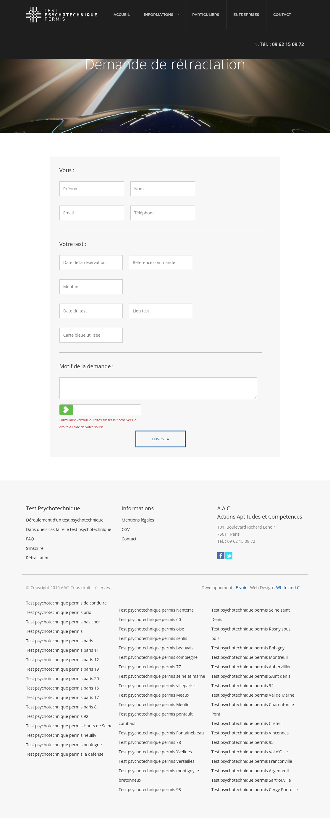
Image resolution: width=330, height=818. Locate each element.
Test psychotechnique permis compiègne (158, 657)
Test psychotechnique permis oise (151, 629)
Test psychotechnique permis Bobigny (247, 648)
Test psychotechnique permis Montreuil (249, 657)
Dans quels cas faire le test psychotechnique (68, 529)
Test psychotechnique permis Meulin (154, 704)
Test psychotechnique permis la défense (64, 754)
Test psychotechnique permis (54, 631)
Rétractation (38, 557)
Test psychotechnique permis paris (59, 640)
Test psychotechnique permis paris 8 (61, 707)
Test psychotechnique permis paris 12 (62, 659)
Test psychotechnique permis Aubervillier (251, 666)
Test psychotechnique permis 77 (150, 666)
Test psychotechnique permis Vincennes (250, 733)
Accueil (122, 14)
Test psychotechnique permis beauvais (156, 648)
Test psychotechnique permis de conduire (66, 603)
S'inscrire (34, 548)
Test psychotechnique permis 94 (242, 685)
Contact (282, 14)
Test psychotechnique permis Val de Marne (253, 695)
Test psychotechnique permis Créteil (246, 723)
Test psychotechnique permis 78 (150, 742)
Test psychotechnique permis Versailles (156, 761)
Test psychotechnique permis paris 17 (62, 697)
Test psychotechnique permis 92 (57, 716)
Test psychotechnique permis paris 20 (62, 678)
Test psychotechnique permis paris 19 (62, 669)
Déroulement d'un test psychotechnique (64, 520)
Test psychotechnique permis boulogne (64, 744)
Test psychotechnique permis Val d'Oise (249, 752)
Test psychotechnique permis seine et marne (162, 676)
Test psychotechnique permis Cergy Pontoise (254, 789)
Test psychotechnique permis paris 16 (62, 688)
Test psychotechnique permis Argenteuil (250, 770)
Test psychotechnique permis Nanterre (156, 610)
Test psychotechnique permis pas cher (63, 622)
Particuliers (205, 14)
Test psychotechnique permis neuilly (61, 735)
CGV (126, 529)
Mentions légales (138, 520)
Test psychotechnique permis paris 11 (62, 650)
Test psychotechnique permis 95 (242, 742)
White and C (288, 587)
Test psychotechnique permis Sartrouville (251, 780)
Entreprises (246, 14)
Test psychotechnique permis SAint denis (250, 676)
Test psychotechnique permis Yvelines (155, 752)
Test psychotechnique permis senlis (153, 638)
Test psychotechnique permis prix (58, 612)
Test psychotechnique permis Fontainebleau (161, 733)
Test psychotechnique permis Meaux (154, 695)
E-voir (241, 587)
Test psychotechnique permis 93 (150, 789)
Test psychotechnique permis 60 (150, 619)
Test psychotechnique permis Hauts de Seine (69, 726)
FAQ (30, 539)
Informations (158, 14)
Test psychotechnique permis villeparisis (157, 685)
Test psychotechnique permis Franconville (251, 761)
